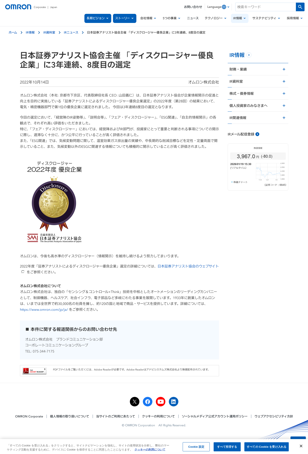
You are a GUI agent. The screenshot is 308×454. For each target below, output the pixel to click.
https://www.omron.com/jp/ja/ (44, 309)
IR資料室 (49, 32)
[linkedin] (173, 401)
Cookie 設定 (196, 447)
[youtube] (160, 401)
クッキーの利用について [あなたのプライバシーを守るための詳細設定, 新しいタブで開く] (149, 450)
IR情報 (30, 32)
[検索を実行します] (300, 7)
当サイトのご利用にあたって (115, 416)
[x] (134, 401)
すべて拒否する (227, 447)
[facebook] (147, 401)
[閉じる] (301, 447)
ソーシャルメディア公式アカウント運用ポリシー (215, 416)
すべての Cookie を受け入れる (266, 447)
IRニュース (71, 32)
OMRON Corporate (29, 416)
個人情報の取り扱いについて (69, 416)
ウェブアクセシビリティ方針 (274, 416)
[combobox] (218, 7)
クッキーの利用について (158, 416)
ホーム (13, 32)
